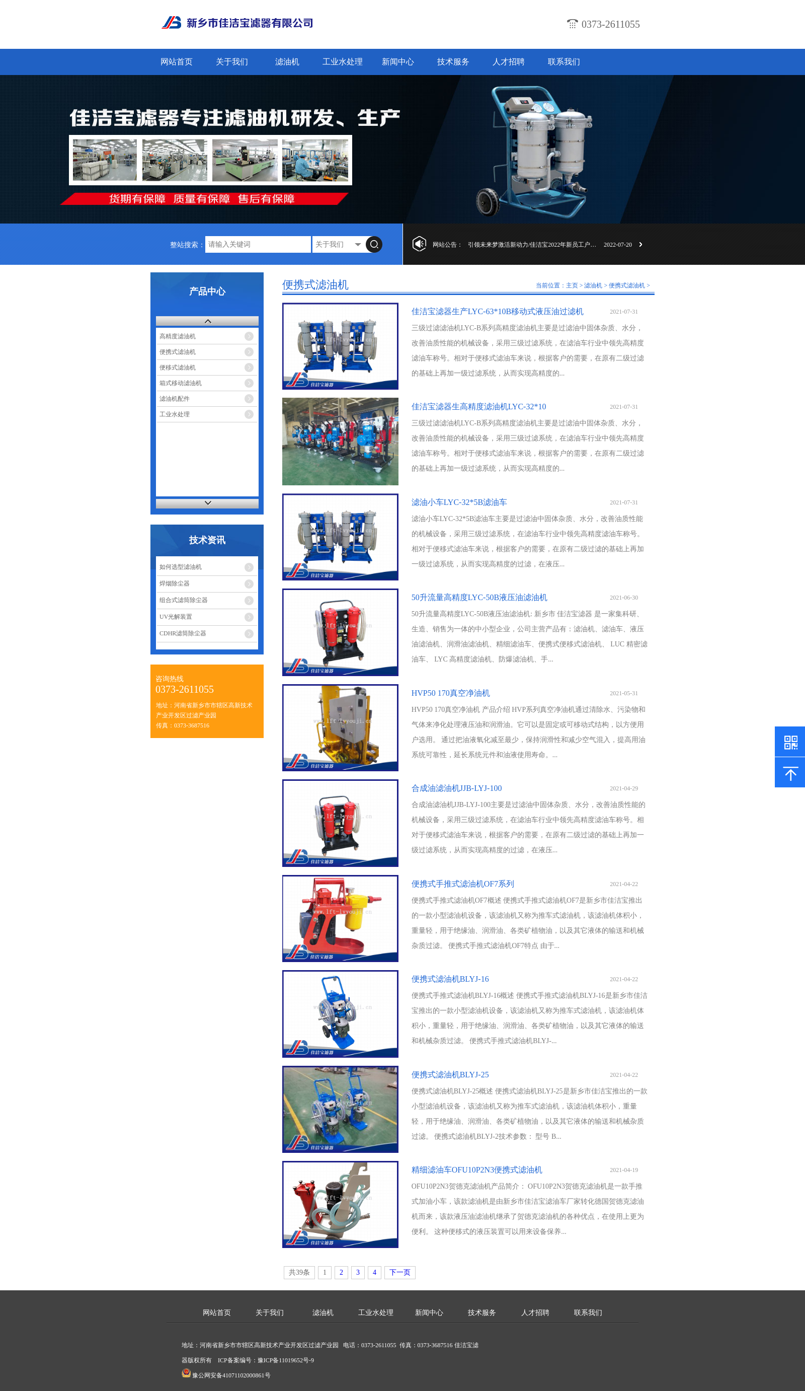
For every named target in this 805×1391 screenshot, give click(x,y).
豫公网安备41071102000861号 (231, 1375)
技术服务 (453, 61)
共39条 (299, 1272)
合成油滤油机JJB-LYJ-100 (457, 788)
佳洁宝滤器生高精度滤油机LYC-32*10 (479, 406)
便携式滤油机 (177, 351)
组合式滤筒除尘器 (183, 600)
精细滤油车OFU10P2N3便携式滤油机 (477, 1169)
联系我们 (564, 61)
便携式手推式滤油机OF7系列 (463, 884)
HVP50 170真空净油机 (451, 693)
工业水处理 (343, 61)
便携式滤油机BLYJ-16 (450, 979)
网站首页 (176, 61)
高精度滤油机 (177, 336)
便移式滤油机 (177, 367)
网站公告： (448, 244)
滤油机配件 (174, 398)
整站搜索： (187, 245)
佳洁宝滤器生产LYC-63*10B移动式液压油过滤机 (498, 311)
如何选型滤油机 (180, 566)
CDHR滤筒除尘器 (182, 633)
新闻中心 (398, 61)
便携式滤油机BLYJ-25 (450, 1074)
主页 (572, 285)
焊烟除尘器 (174, 583)
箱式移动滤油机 (180, 383)
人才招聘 (509, 61)
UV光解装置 (175, 616)
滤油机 (287, 61)
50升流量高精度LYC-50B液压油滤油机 (479, 597)
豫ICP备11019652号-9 (286, 1360)
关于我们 (232, 61)
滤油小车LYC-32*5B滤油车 (459, 502)
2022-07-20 (618, 244)
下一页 (400, 1272)
